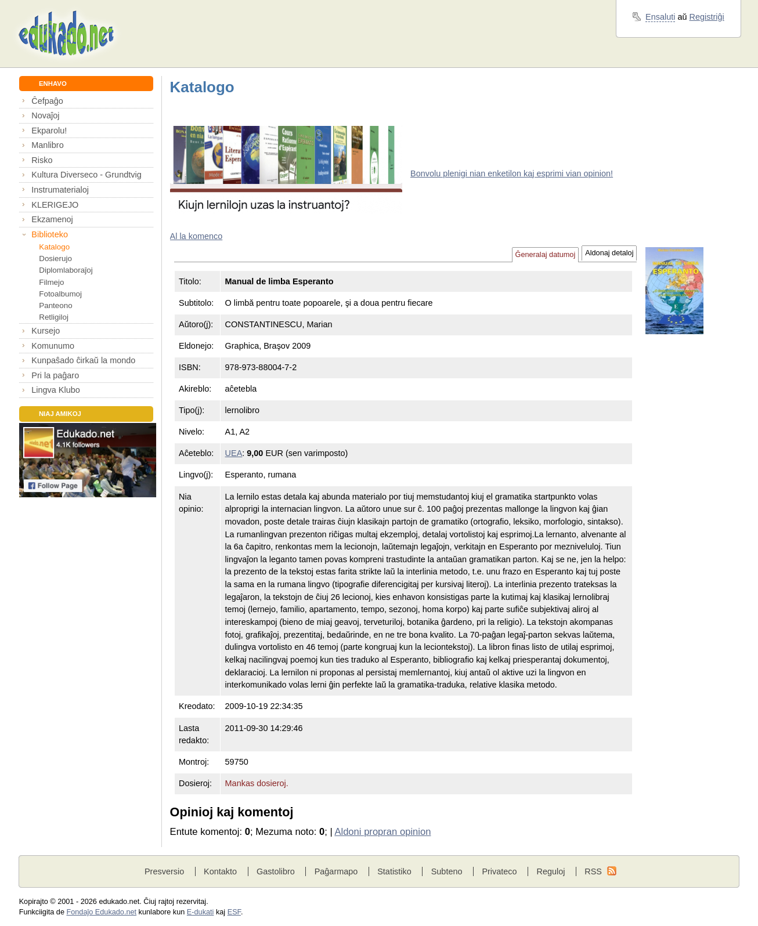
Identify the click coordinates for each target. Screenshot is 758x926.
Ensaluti (660, 16)
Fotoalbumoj (60, 294)
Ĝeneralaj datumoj (545, 255)
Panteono (55, 305)
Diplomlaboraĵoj (65, 270)
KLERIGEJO (54, 204)
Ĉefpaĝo (47, 101)
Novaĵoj (45, 115)
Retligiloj (53, 317)
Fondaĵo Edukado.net (101, 912)
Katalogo (54, 247)
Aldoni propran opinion (382, 831)
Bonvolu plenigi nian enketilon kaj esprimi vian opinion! (511, 173)
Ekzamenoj (52, 219)
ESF (234, 912)
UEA (234, 453)
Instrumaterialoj (60, 189)
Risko (41, 160)
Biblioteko (49, 234)
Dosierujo (55, 258)
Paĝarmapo (336, 871)
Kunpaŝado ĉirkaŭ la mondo (83, 360)
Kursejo (45, 330)
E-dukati (200, 912)
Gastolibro (276, 871)
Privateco (499, 871)
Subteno (447, 871)
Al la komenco (196, 236)
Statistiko (394, 871)
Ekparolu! (49, 130)
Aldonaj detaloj (609, 253)
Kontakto (220, 871)
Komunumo (52, 345)
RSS (593, 871)
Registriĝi (707, 16)
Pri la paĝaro (55, 375)
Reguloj (550, 871)
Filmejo (51, 282)
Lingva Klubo (55, 390)
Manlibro (47, 145)
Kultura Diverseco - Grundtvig (86, 174)
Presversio (164, 871)
